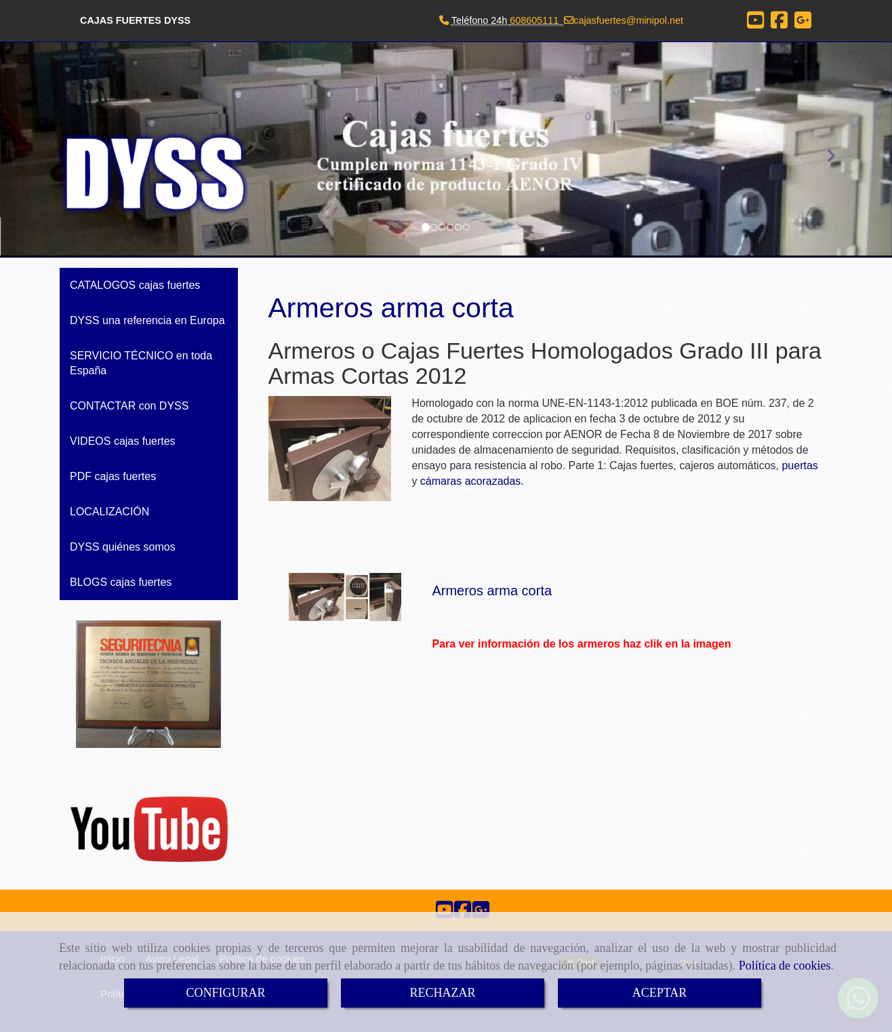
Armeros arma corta (492, 590)
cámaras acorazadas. (472, 481)
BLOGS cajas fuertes (120, 582)
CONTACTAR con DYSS (129, 406)
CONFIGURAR (225, 992)
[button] (825, 150)
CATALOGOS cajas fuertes (135, 285)
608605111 (534, 20)
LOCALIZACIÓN (109, 511)
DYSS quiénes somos (123, 547)
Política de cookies (785, 965)
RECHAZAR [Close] (442, 992)
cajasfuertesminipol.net (628, 20)
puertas (799, 465)
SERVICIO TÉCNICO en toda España (141, 363)
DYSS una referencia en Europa (147, 320)
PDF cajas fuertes (113, 476)
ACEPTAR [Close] (659, 992)
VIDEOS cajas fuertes (123, 441)
